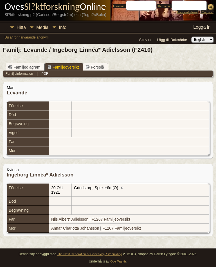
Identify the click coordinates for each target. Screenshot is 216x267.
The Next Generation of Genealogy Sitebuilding (89, 254)
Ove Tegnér (118, 261)
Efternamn (207, 12)
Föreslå (95, 67)
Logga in (201, 27)
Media (42, 27)
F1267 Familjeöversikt (111, 219)
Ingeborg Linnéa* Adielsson (40, 175)
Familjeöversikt (63, 67)
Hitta (21, 27)
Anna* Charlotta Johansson (75, 228)
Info (62, 27)
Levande (17, 93)
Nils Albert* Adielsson (69, 219)
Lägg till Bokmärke (172, 40)
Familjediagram (24, 67)
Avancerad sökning (187, 12)
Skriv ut (145, 40)
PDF (44, 74)
